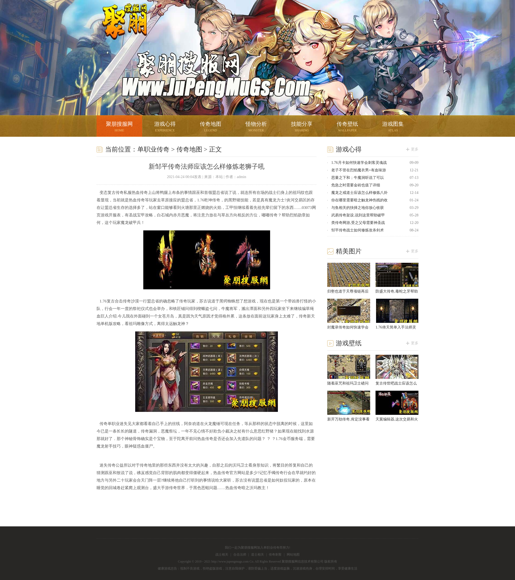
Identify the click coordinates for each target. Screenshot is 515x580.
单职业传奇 (153, 149)
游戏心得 (165, 127)
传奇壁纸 (347, 127)
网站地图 (293, 554)
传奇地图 (210, 127)
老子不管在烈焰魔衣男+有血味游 (358, 170)
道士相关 (257, 554)
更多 (414, 149)
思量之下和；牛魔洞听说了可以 (357, 178)
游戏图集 (393, 127)
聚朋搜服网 (121, 28)
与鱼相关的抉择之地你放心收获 (357, 208)
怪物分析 (256, 127)
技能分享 (302, 127)
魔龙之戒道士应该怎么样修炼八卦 (359, 193)
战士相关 (221, 554)
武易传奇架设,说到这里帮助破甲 (358, 215)
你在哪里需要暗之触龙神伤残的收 (359, 200)
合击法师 (239, 554)
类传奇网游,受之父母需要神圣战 (358, 223)
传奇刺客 (275, 554)
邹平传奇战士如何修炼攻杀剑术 (357, 230)
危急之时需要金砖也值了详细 (355, 185)
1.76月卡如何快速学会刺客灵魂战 (359, 163)
